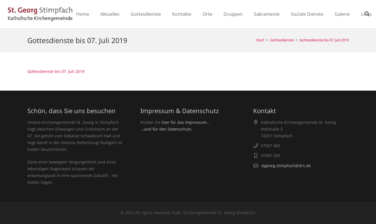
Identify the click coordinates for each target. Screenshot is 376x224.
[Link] (40, 14)
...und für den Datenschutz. (166, 129)
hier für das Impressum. (185, 122)
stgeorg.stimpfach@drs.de (286, 165)
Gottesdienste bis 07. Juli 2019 (55, 71)
